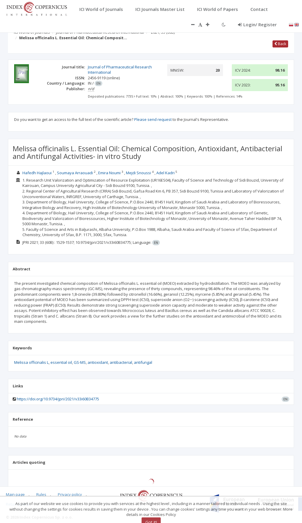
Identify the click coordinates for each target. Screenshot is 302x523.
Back (280, 43)
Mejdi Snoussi (138, 172)
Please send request (153, 119)
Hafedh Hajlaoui (37, 172)
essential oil (61, 362)
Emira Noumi (109, 172)
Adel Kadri (165, 172)
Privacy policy (70, 494)
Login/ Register (257, 24)
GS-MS (80, 362)
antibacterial (121, 362)
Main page (15, 494)
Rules (41, 494)
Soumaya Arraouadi (75, 172)
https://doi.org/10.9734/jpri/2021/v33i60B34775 (58, 399)
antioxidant (98, 362)
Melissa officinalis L (31, 362)
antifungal (143, 362)
